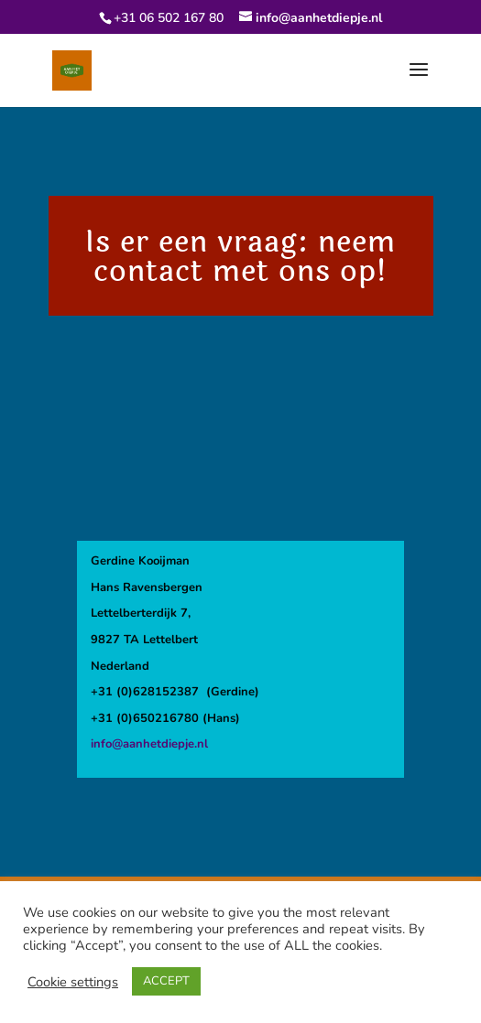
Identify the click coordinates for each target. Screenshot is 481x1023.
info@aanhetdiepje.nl (149, 744)
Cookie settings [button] (72, 982)
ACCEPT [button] (166, 981)
